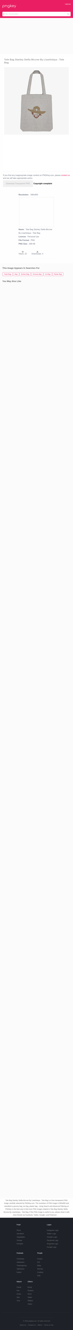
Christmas (20, 1259)
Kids (38, 1276)
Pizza (19, 1230)
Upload (68, 4)
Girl (38, 1262)
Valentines (20, 1269)
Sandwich (20, 1234)
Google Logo (51, 1247)
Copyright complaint (43, 184)
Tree (18, 1301)
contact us (65, 175)
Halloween (20, 1262)
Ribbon (30, 1301)
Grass (19, 1294)
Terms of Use (48, 1325)
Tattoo (30, 1304)
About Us (23, 1325)
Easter (19, 1272)
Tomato (19, 1240)
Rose (30, 1294)
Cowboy (40, 1272)
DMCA (40, 1325)
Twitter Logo (51, 1234)
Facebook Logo (52, 1240)
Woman (40, 1269)
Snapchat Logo (52, 1244)
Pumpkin (20, 1244)
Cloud (19, 1287)
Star (18, 1297)
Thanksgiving (22, 1265)
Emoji (30, 1287)
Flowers (31, 1291)
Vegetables (21, 1237)
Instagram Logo (52, 1230)
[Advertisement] (36, 36)
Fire (18, 1291)
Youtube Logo (52, 1237)
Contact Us (32, 1325)
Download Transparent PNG (18, 184)
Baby (39, 1265)
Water (30, 1297)
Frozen (39, 1259)
